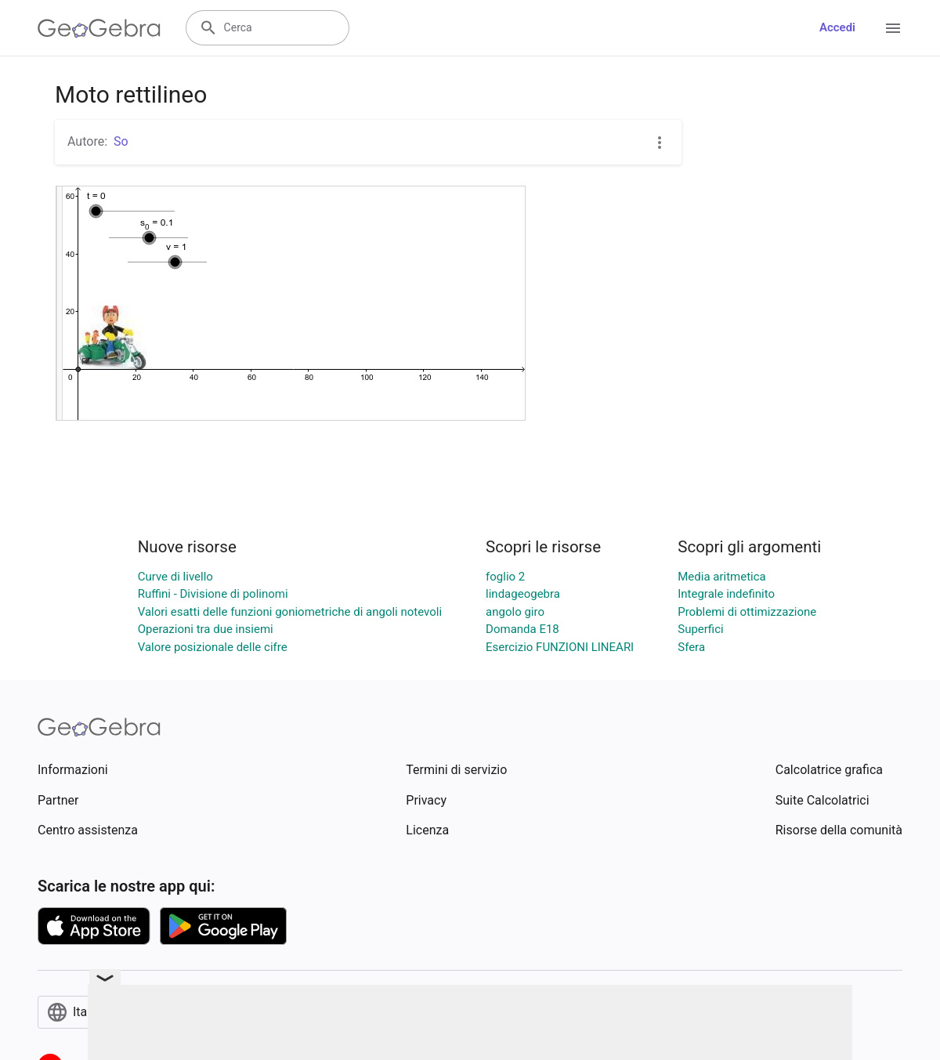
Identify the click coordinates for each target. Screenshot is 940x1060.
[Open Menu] (893, 28)
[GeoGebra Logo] (99, 28)
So (121, 141)
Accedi (837, 27)
